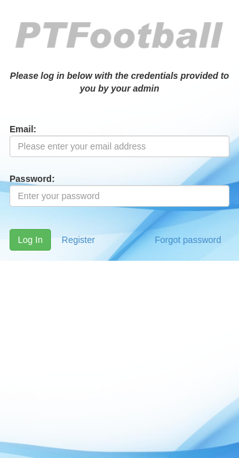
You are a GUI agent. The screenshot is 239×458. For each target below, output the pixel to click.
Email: (23, 129)
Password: (32, 179)
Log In (30, 240)
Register (78, 240)
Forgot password (188, 240)
